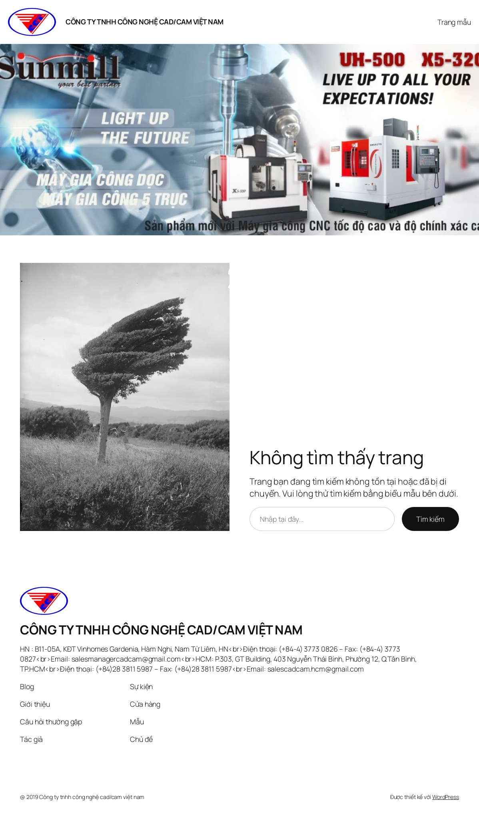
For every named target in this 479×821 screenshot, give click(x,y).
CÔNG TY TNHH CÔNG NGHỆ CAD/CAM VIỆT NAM (145, 21)
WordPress (445, 797)
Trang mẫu (454, 22)
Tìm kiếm (430, 519)
